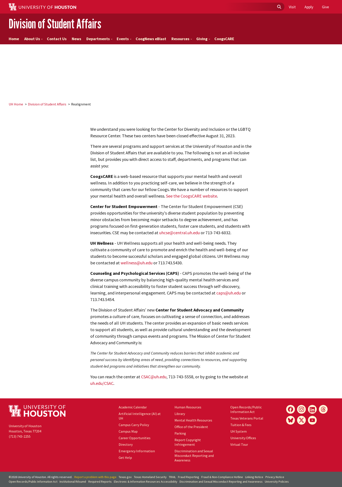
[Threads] (323, 409)
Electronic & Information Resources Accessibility (145, 482)
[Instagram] (301, 409)
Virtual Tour (239, 444)
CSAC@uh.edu (153, 376)
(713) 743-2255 (20, 436)
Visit (292, 6)
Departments (99, 38)
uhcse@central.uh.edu (179, 232)
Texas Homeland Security (150, 477)
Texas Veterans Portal (246, 418)
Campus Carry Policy (134, 425)
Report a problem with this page (95, 477)
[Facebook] (290, 409)
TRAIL (172, 477)
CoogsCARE (224, 38)
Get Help (125, 457)
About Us (33, 38)
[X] (301, 420)
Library (179, 413)
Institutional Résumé (73, 482)
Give (325, 6)
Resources (181, 38)
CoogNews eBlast (151, 38)
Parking (180, 433)
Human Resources (187, 407)
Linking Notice (254, 477)
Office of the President (191, 427)
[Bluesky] (290, 420)
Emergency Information (137, 451)
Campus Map (128, 431)
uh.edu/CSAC (101, 383)
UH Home (16, 104)
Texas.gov (125, 477)
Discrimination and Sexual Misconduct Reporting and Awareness (194, 455)
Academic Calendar (133, 407)
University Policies (277, 482)
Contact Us (57, 38)
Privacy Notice (274, 477)
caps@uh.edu (228, 293)
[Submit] (279, 7)
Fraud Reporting (188, 477)
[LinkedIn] (312, 409)
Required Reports (100, 482)
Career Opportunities (134, 438)
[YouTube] (312, 420)
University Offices (243, 438)
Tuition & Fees (240, 425)
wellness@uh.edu (136, 262)
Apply (308, 6)
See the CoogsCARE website (191, 196)
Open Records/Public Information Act (246, 409)
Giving (203, 38)
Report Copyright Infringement (187, 442)
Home (14, 38)
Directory (126, 444)
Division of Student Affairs (55, 24)
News (76, 38)
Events (124, 38)
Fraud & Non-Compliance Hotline (222, 477)
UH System (238, 431)
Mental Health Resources (193, 420)
